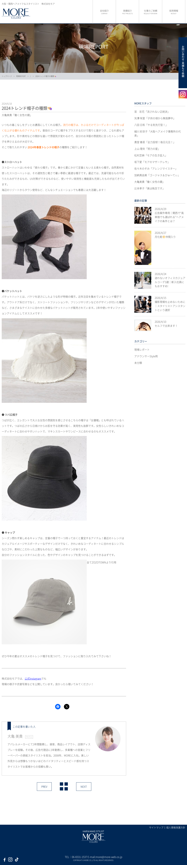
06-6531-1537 (79, 857)
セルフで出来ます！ (166, 326)
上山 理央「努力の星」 (147, 149)
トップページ (7, 76)
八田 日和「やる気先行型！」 (151, 125)
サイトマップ (156, 827)
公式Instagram (33, 678)
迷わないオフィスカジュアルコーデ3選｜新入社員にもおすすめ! (170, 282)
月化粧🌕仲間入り (165, 237)
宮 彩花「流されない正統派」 (152, 111)
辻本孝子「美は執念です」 (149, 188)
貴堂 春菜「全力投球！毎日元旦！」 (155, 142)
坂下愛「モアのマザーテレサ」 (152, 162)
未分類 (138, 363)
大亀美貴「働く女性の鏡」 (149, 182)
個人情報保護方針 (175, 827)
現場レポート (142, 349)
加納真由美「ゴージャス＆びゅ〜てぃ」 (157, 175)
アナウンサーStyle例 (146, 356)
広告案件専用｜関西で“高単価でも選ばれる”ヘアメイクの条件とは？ (169, 217)
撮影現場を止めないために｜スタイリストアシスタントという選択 (170, 306)
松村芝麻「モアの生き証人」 (150, 155)
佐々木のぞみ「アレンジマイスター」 (156, 168)
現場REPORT (21, 76)
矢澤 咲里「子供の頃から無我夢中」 (155, 118)
